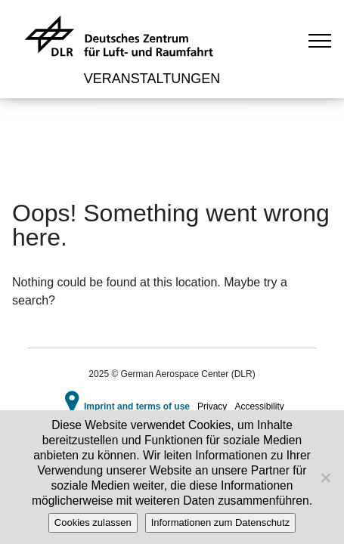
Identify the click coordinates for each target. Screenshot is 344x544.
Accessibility (259, 406)
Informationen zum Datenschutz (220, 522)
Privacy (212, 406)
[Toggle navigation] (320, 40)
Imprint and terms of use (137, 406)
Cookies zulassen (93, 522)
